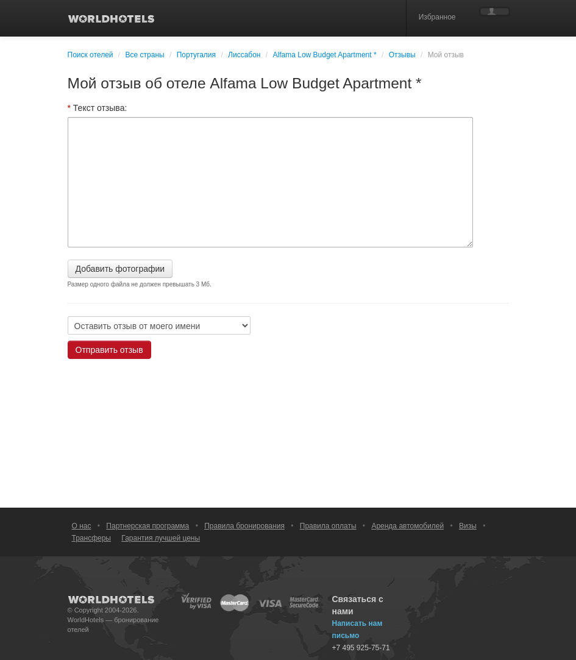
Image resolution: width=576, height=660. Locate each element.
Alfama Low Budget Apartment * (325, 55)
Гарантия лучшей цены (160, 538)
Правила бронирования (244, 526)
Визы (468, 526)
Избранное (437, 17)
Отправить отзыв (109, 350)
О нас (81, 526)
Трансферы (91, 538)
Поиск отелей (90, 55)
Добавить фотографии (120, 269)
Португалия (196, 55)
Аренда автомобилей (407, 526)
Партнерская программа (147, 526)
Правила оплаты (328, 526)
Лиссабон (244, 55)
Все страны (145, 55)
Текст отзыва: (97, 108)
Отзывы (402, 55)
